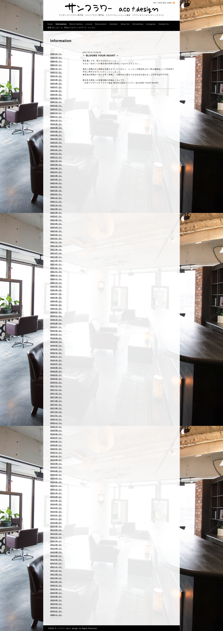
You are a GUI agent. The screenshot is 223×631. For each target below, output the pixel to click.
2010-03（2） (56, 608)
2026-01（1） (56, 65)
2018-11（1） (56, 357)
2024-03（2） (56, 143)
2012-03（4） (56, 560)
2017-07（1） (56, 405)
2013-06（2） (56, 527)
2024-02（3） (56, 146)
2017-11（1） (56, 390)
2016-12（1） (56, 419)
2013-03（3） (56, 530)
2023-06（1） (56, 176)
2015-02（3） (56, 482)
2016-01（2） (56, 449)
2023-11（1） (56, 157)
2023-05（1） (56, 180)
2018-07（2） (56, 364)
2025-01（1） (56, 109)
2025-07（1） (56, 87)
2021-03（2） (56, 264)
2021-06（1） (56, 257)
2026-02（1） (56, 61)
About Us (125, 24)
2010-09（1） (56, 593)
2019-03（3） (56, 342)
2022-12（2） (56, 198)
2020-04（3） (56, 305)
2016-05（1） (56, 445)
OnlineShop (137, 24)
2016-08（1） (56, 434)
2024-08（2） (56, 128)
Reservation (101, 24)
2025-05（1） (56, 95)
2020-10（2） (56, 283)
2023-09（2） (56, 165)
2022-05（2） (56, 224)
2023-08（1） (56, 168)
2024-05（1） (56, 135)
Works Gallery (76, 24)
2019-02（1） (56, 346)
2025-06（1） (56, 91)
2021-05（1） (56, 261)
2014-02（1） (56, 512)
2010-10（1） (56, 589)
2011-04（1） (56, 578)
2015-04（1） (56, 479)
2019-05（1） (56, 335)
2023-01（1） (56, 194)
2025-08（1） (56, 84)
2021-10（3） (56, 246)
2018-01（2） (56, 383)
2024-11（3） (56, 117)
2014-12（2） (56, 490)
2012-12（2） (56, 538)
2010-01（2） (56, 611)
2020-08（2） (56, 290)
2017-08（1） (56, 401)
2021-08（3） (56, 250)
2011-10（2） (56, 571)
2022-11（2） (56, 202)
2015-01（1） (56, 486)
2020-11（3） (56, 279)
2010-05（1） (56, 600)
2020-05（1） (56, 301)
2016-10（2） (56, 427)
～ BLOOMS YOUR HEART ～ (100, 55)
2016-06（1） (56, 442)
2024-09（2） (56, 124)
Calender (114, 24)
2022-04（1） (56, 228)
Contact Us (163, 24)
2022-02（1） (56, 235)
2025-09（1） (56, 80)
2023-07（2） (56, 172)
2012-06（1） (56, 552)
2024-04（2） (56, 139)
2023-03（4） (56, 187)
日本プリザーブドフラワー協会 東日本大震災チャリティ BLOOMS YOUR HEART (122, 83)
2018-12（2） (56, 353)
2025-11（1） (56, 73)
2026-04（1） (56, 54)
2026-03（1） (56, 58)
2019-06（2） (56, 331)
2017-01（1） (56, 416)
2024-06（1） (56, 132)
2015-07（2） (56, 467)
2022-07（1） (56, 216)
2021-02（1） (56, 268)
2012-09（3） (56, 545)
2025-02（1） (56, 106)
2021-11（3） (56, 242)
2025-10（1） (56, 76)
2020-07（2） (56, 294)
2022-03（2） (56, 231)
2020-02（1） (56, 309)
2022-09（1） (56, 209)
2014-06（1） (56, 501)
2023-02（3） (56, 191)
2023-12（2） (56, 154)
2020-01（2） (56, 312)
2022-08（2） (56, 213)
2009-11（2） (56, 615)
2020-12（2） (56, 276)
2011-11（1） (56, 567)
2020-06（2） (56, 298)
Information (61, 24)
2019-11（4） (56, 316)
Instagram (151, 24)
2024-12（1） (56, 113)
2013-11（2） (56, 519)
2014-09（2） (56, 497)
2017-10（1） (56, 394)
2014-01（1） (56, 515)
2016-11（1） (56, 423)
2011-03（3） (56, 582)
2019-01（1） (56, 349)
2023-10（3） (56, 161)
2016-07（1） (56, 438)
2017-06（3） (56, 408)
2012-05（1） (56, 556)
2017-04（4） (56, 412)
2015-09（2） (56, 460)
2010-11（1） (56, 586)
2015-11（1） (56, 453)
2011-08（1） (56, 574)
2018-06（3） (56, 368)
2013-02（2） (56, 534)
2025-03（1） (56, 102)
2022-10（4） (56, 205)
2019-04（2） (56, 338)
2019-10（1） (56, 320)
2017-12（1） (56, 386)
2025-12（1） (56, 69)
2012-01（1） (56, 563)
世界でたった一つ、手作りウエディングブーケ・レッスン (72, 28)
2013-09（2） (56, 523)
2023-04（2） (56, 183)
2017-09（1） (56, 397)
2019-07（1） (56, 327)
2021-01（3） (56, 272)
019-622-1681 (165, 3)
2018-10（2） (56, 360)
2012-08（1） (56, 549)
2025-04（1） (56, 98)
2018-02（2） (56, 379)
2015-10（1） (56, 456)
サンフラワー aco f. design (66, 628)
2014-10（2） (56, 493)
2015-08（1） (56, 464)
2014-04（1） (56, 508)
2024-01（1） (56, 150)
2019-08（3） (56, 324)
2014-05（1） (56, 504)
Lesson (89, 24)
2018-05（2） (56, 371)
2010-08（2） (56, 597)
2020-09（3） (56, 287)
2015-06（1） (56, 471)
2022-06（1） (56, 220)
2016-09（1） (56, 431)
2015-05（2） (56, 475)
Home (50, 24)
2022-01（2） (56, 239)
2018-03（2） (56, 375)
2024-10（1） (56, 121)
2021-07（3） (56, 253)
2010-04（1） (56, 604)
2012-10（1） (56, 541)
